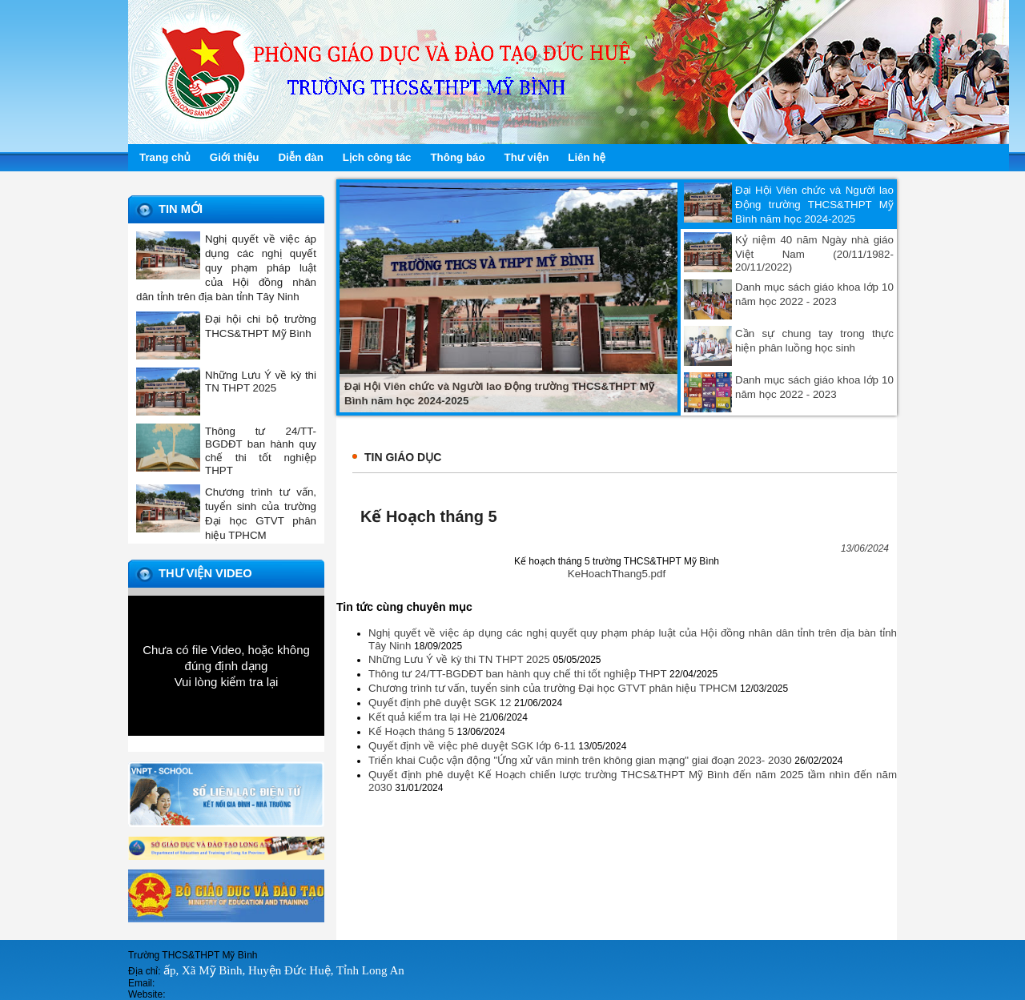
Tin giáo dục (402, 457)
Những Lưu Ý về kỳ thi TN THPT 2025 (460, 659)
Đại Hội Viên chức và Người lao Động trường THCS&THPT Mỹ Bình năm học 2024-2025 (814, 204)
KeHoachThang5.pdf (616, 574)
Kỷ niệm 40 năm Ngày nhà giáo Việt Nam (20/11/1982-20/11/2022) (814, 253)
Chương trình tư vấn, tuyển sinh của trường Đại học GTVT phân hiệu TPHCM (554, 688)
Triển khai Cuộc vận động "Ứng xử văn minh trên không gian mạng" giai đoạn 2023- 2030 (581, 760)
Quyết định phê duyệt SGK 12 (441, 703)
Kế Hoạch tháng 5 (412, 731)
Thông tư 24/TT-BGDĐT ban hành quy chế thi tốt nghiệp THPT (518, 674)
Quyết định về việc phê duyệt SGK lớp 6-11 (473, 746)
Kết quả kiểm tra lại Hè (424, 717)
